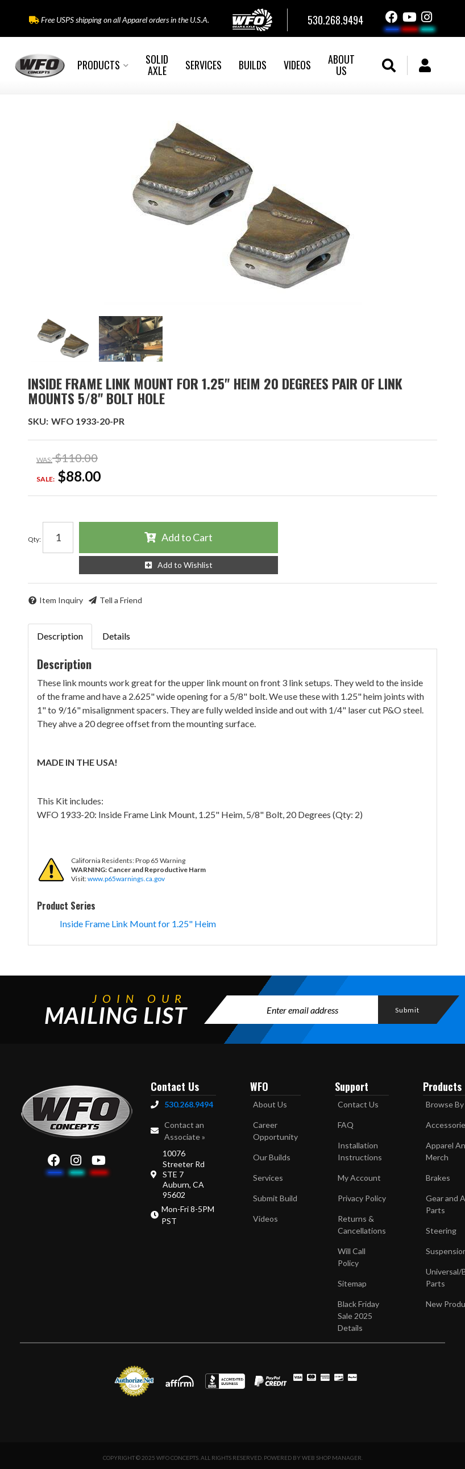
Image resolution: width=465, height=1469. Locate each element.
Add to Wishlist (185, 565)
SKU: (38, 421)
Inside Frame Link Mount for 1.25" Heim (138, 923)
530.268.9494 (188, 1104)
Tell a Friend (120, 600)
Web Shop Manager (332, 1457)
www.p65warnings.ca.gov (126, 878)
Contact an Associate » (184, 1131)
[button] (103, 65)
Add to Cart (187, 537)
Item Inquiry (61, 600)
